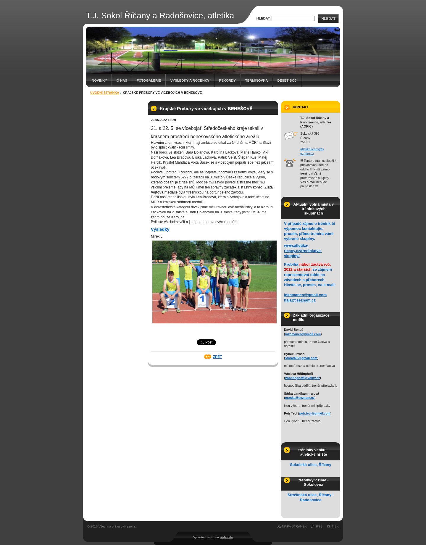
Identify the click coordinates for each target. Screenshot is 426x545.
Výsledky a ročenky (189, 80)
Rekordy (227, 80)
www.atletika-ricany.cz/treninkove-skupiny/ (303, 250)
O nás (122, 80)
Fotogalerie (149, 80)
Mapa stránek (294, 526)
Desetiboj (286, 80)
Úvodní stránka (104, 92)
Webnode (226, 537)
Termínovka (256, 80)
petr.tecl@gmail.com (314, 413)
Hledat (328, 19)
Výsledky (160, 229)
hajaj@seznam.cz (300, 300)
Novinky (99, 80)
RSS (319, 526)
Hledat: (263, 18)
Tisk (335, 526)
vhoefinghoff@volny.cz (302, 378)
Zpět (217, 357)
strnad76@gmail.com (301, 358)
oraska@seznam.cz (299, 397)
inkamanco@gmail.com (305, 295)
